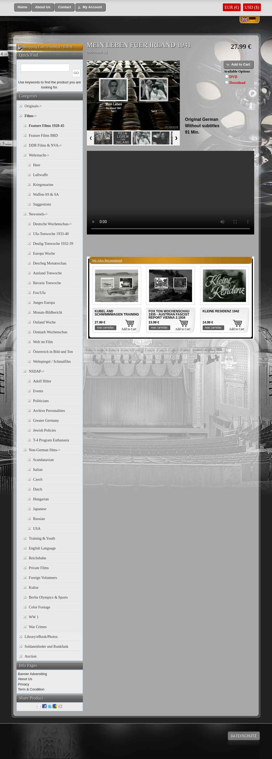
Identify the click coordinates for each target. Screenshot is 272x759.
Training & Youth (42, 538)
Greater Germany (46, 421)
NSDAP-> (36, 371)
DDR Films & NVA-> (45, 145)
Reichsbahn (37, 558)
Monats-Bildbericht (47, 312)
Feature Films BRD (43, 136)
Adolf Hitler (42, 381)
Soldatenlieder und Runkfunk (47, 647)
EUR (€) (231, 7)
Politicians (41, 401)
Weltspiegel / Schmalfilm (52, 362)
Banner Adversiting (32, 674)
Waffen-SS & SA (46, 195)
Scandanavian (43, 460)
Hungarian (41, 499)
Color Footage (39, 607)
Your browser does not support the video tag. (170, 192)
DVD (233, 77)
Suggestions (42, 204)
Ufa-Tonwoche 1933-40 (51, 234)
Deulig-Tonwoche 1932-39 (53, 244)
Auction (31, 656)
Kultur (34, 588)
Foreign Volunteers (43, 578)
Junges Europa (44, 303)
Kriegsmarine (43, 185)
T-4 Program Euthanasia (51, 440)
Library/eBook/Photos (41, 637)
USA (37, 529)
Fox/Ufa (39, 293)
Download (237, 83)
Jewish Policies (44, 430)
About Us (25, 679)
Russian (39, 519)
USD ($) (252, 7)
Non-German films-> (45, 450)
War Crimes (38, 627)
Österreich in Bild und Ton (53, 352)
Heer (36, 165)
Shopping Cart (34, 47)
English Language (42, 548)
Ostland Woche (44, 322)
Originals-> (33, 106)
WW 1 (34, 617)
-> (31, 116)
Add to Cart (129, 329)
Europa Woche (44, 253)
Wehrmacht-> (39, 155)
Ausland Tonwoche (47, 273)
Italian (38, 470)
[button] (22, 7)
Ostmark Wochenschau (50, 332)
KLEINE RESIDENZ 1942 (221, 311)
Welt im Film (43, 342)
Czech (37, 479)
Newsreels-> (38, 214)
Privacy (23, 684)
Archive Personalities (49, 411)
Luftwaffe (40, 175)
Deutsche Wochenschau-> (52, 224)
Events (38, 391)
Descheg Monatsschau (50, 263)
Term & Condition (31, 689)
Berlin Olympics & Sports (48, 597)
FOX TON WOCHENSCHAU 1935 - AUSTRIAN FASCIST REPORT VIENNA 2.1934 (169, 314)
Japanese (39, 509)
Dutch (37, 489)
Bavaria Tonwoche (47, 283)
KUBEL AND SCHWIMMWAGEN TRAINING (117, 312)
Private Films (39, 568)
